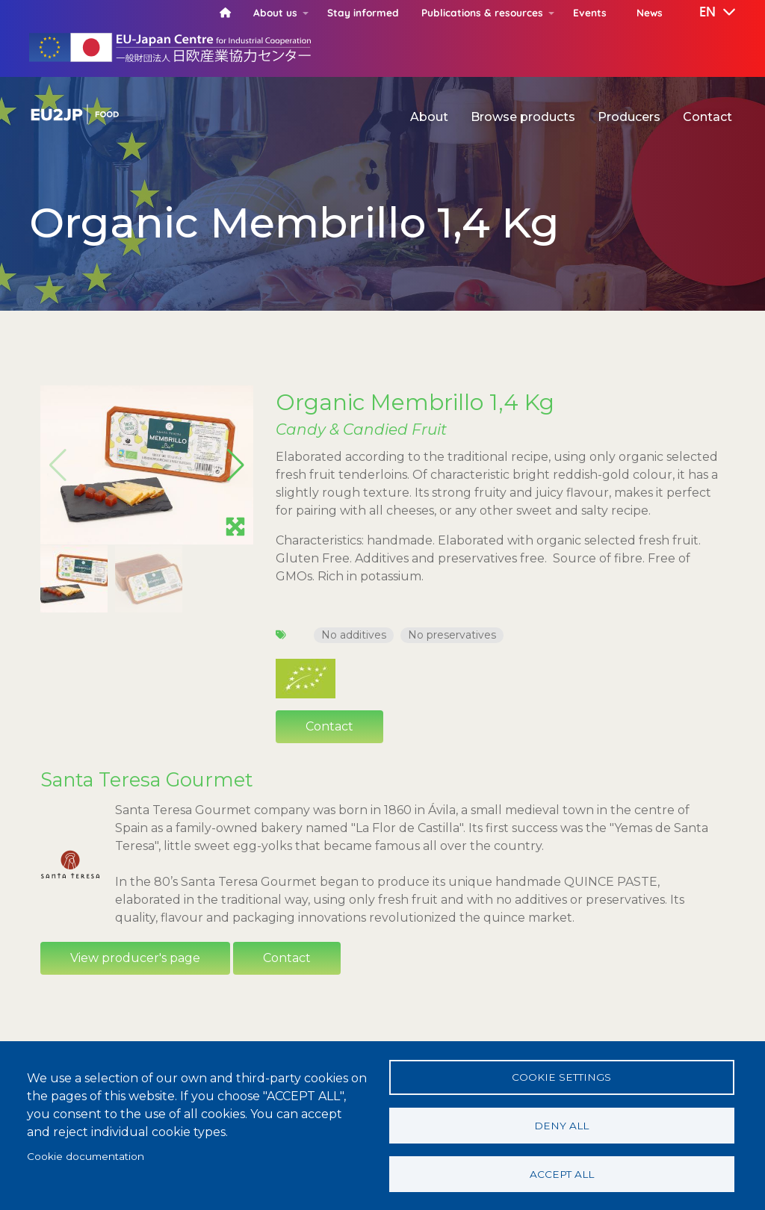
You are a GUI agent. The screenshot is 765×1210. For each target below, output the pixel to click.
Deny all (561, 1125)
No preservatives (452, 635)
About (429, 117)
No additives (353, 635)
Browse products (523, 117)
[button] (707, 13)
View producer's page (135, 958)
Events (590, 12)
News (650, 12)
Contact (707, 117)
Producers (629, 117)
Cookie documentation (85, 1155)
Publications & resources (482, 12)
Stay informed (363, 12)
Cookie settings (561, 1076)
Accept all (562, 1173)
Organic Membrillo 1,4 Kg (415, 401)
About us (275, 12)
